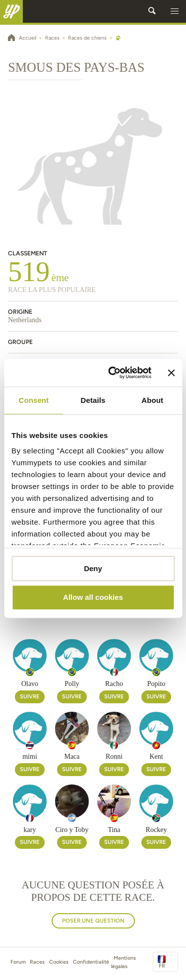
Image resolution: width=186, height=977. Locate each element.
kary (30, 829)
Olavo (29, 683)
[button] (174, 11)
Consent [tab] (33, 400)
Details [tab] (93, 400)
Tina (114, 829)
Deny (93, 568)
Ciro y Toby (71, 829)
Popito (156, 683)
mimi (29, 756)
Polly (71, 683)
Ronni (114, 756)
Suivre (30, 696)
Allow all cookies (93, 597)
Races (37, 962)
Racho (114, 683)
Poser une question (93, 920)
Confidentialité (91, 962)
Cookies (58, 962)
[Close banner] (171, 372)
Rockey (156, 829)
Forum (18, 962)
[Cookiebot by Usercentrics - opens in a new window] (112, 372)
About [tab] (152, 400)
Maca (71, 756)
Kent (156, 756)
